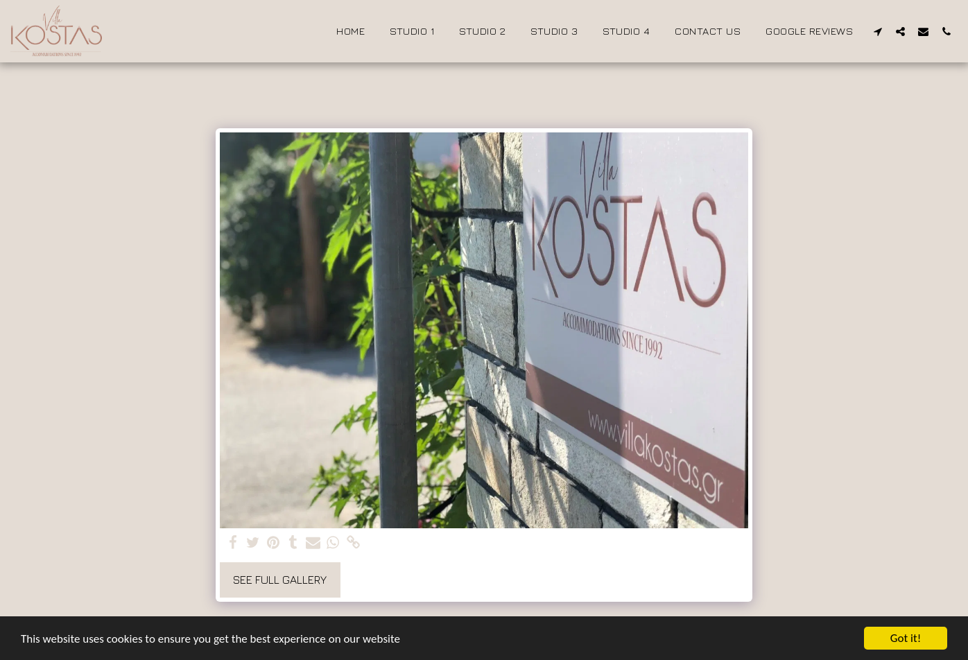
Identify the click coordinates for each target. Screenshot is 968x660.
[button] (877, 31)
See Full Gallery (280, 580)
